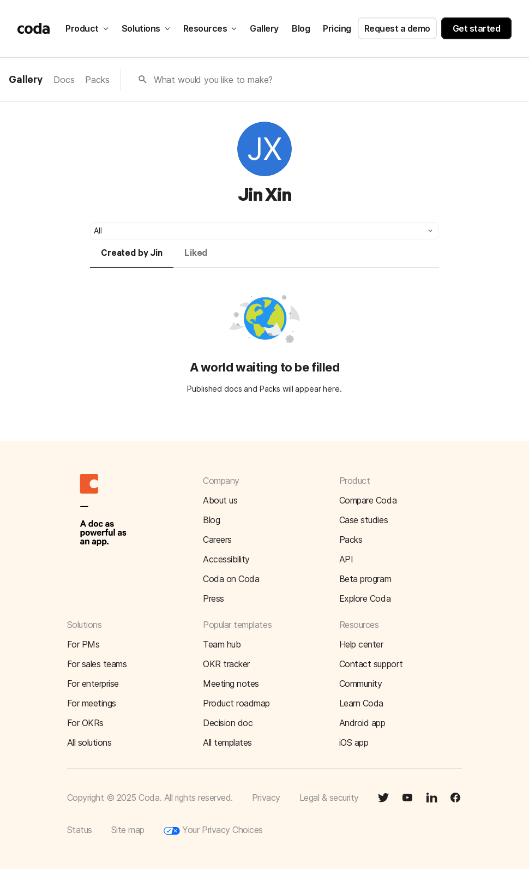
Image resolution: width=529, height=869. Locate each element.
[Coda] (33, 28)
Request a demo (397, 28)
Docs (63, 79)
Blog (301, 28)
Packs (97, 79)
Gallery (264, 28)
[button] (264, 230)
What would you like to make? (213, 79)
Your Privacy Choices (213, 830)
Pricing (337, 28)
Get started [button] (477, 28)
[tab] (131, 258)
